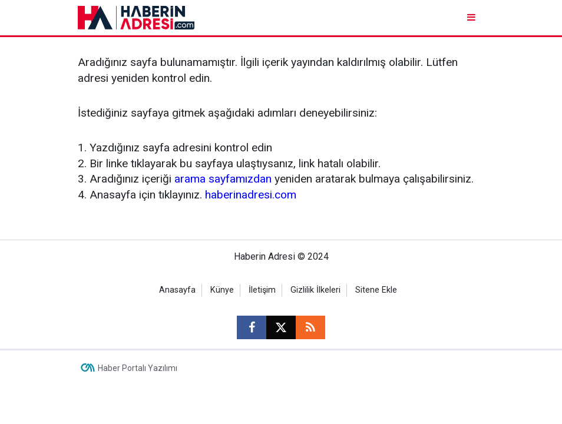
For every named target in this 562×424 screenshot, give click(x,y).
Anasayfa (177, 290)
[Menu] (472, 17)
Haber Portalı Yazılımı (137, 368)
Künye (222, 290)
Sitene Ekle (376, 290)
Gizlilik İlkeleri (315, 290)
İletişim (262, 290)
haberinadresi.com (250, 194)
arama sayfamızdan (223, 179)
